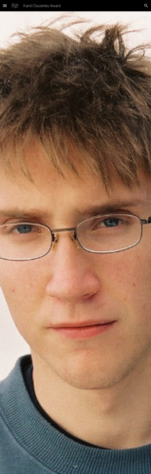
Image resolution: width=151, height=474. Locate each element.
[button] (5, 5)
